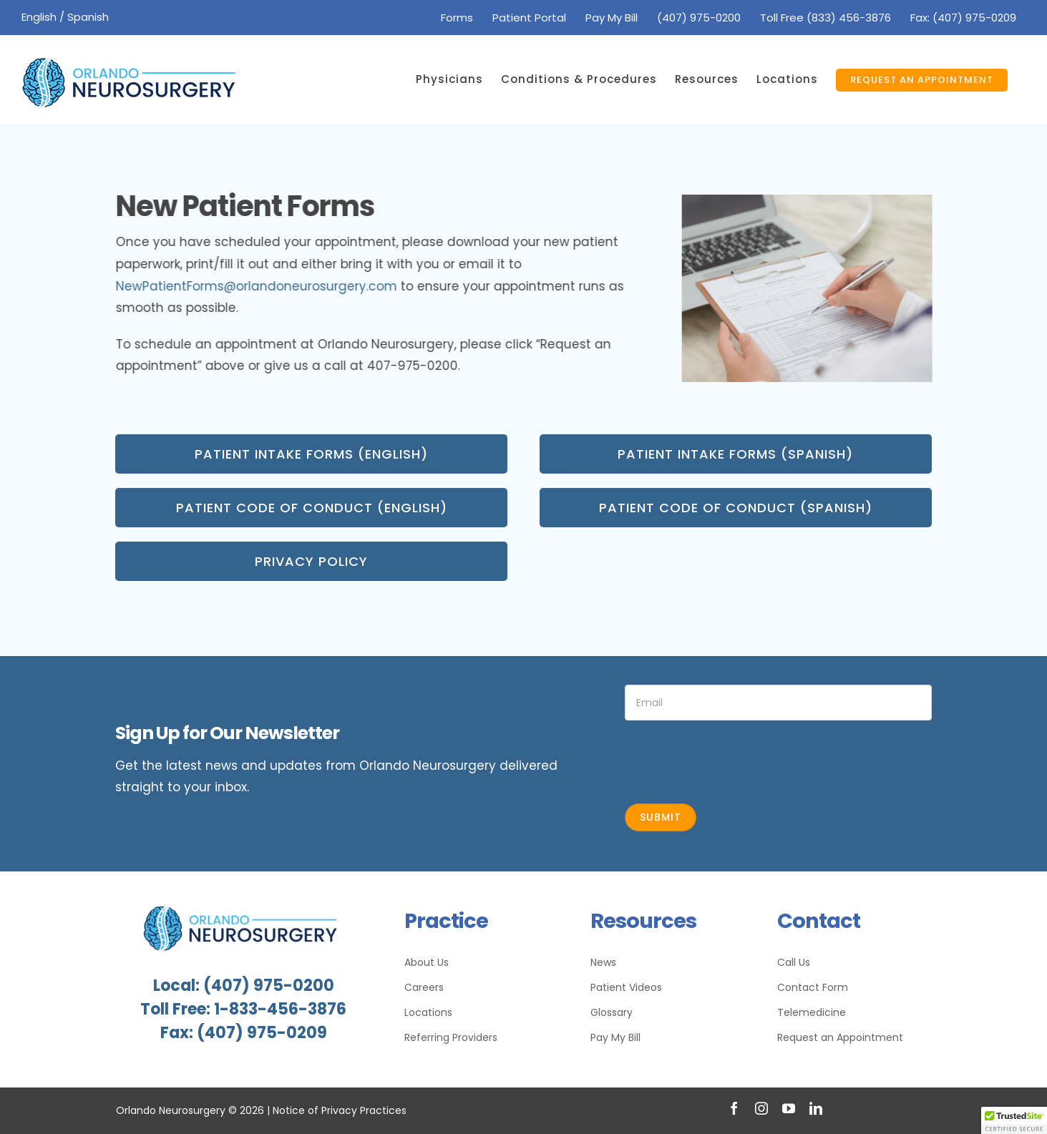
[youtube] (788, 1108)
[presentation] (733, 760)
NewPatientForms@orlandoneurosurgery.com (258, 286)
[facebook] (734, 1108)
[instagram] (761, 1108)
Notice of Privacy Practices (339, 1110)
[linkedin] (815, 1108)
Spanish (88, 16)
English (39, 16)
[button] (1014, 1120)
